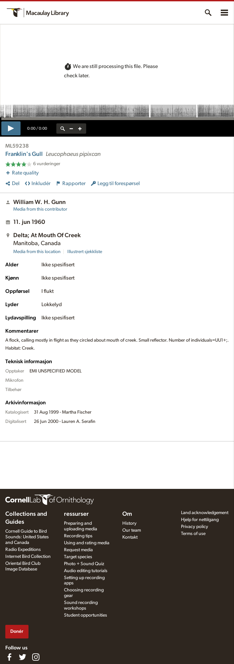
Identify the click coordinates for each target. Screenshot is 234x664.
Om (127, 514)
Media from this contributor (40, 209)
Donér (16, 631)
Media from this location (37, 251)
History (129, 523)
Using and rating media (86, 543)
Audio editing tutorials (85, 570)
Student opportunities (85, 615)
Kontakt (130, 537)
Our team (131, 530)
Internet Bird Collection (28, 556)
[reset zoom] (62, 128)
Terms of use (193, 533)
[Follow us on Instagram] (36, 657)
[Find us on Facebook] (9, 657)
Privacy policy (194, 526)
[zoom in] (80, 128)
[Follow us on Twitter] (23, 657)
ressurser (76, 514)
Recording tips (78, 536)
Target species (78, 557)
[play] (11, 128)
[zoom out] (71, 128)
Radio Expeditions (23, 549)
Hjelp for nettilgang (200, 519)
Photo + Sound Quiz (84, 564)
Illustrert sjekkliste (84, 251)
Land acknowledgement (204, 512)
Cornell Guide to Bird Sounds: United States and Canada (27, 537)
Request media (78, 550)
